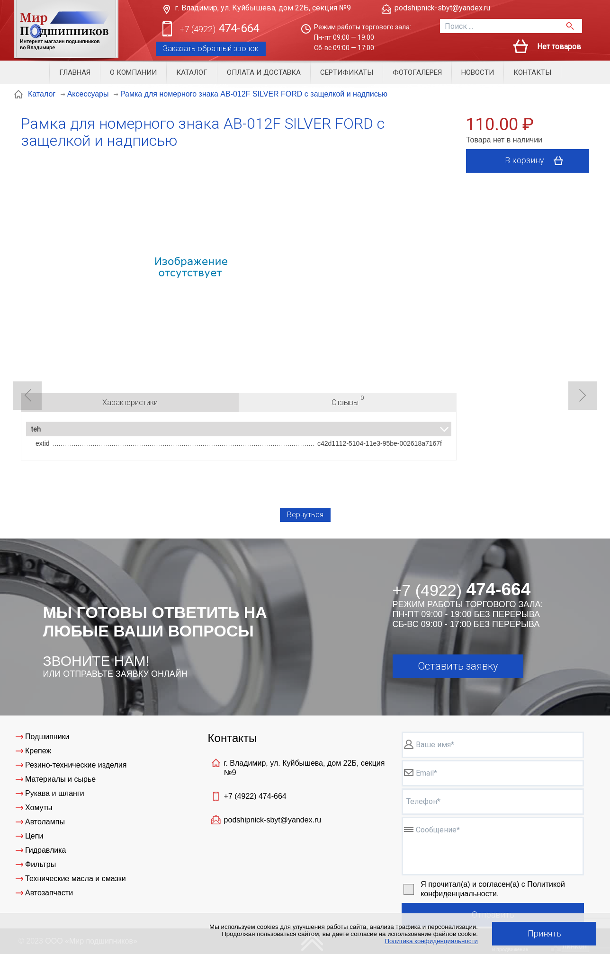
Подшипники (47, 737)
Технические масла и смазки (75, 878)
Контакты (532, 72)
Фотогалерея (417, 72)
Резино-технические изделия (75, 765)
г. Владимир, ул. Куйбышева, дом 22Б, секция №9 (263, 7)
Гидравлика (45, 850)
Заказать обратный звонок (211, 48)
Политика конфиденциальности (431, 941)
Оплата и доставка (264, 72)
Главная (74, 72)
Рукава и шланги (54, 793)
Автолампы (45, 822)
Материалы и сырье (60, 779)
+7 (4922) (255, 796)
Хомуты (38, 808)
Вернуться (305, 514)
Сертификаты (346, 72)
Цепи (34, 836)
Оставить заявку (458, 666)
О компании (133, 72)
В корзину (537, 161)
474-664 (219, 29)
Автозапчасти (49, 893)
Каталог (191, 72)
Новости (477, 72)
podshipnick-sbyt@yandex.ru (442, 7)
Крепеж (38, 751)
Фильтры (40, 864)
